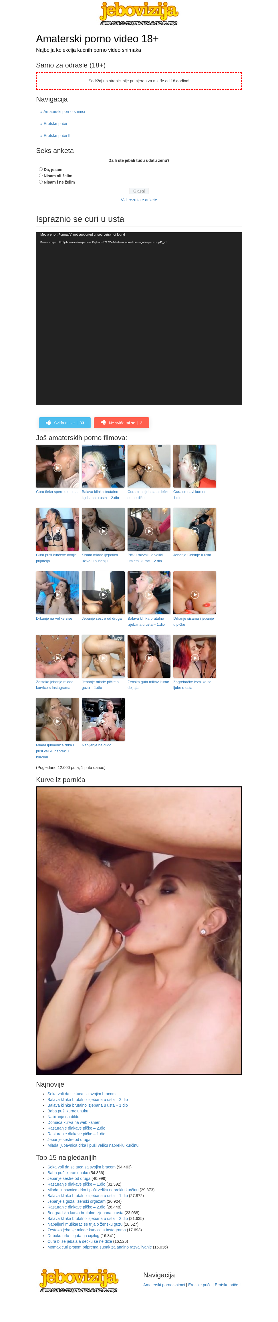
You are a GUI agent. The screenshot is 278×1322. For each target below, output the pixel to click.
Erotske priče (200, 1285)
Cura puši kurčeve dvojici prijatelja (57, 558)
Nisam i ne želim (59, 182)
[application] (139, 318)
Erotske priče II (228, 1285)
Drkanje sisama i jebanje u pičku (193, 621)
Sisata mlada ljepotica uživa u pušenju (100, 558)
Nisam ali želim (58, 176)
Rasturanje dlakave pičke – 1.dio (76, 1134)
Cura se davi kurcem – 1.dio (192, 495)
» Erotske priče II (55, 135)
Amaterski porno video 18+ (97, 39)
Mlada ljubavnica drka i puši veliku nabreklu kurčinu (55, 751)
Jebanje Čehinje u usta (192, 555)
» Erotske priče (53, 123)
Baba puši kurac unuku (67, 1111)
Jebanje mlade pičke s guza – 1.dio (100, 685)
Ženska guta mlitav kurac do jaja (148, 685)
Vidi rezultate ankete (139, 200)
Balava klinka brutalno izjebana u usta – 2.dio (100, 495)
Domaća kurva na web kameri (73, 1122)
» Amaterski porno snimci (62, 111)
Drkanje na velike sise (54, 618)
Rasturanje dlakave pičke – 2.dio (76, 1128)
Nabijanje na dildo (96, 745)
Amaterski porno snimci (164, 1285)
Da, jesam (53, 169)
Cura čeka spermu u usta (57, 492)
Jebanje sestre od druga (102, 618)
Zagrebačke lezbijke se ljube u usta (192, 685)
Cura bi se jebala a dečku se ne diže (149, 495)
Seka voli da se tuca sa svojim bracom (81, 1094)
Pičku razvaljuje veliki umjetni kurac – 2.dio (145, 558)
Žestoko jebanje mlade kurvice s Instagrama (55, 685)
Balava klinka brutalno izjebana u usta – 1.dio (146, 621)
